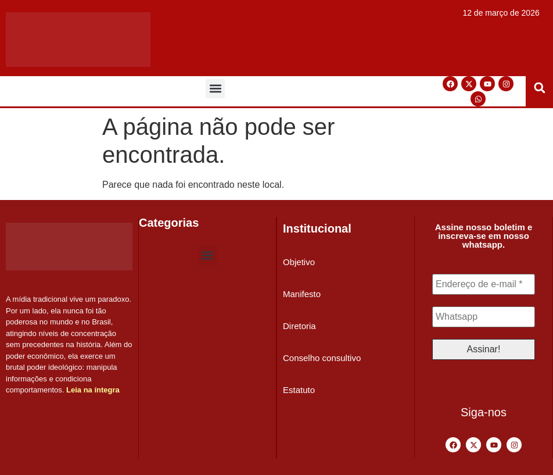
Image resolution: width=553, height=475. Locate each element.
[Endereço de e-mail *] (483, 284)
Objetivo (299, 262)
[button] (215, 88)
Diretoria (299, 326)
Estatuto (299, 390)
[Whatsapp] (483, 316)
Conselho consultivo (322, 358)
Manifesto (302, 294)
